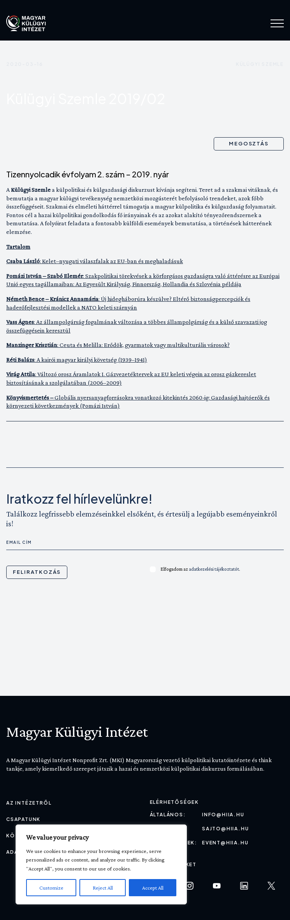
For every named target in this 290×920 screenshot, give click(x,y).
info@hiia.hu (223, 814)
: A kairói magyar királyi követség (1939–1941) (76, 359)
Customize (51, 888)
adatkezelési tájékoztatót (214, 569)
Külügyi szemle (260, 64)
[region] (101, 864)
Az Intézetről (28, 803)
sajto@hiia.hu (225, 829)
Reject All (103, 888)
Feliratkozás (37, 572)
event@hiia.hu (225, 843)
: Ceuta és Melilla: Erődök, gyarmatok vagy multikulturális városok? (118, 344)
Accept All (152, 888)
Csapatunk (23, 819)
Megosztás (249, 143)
